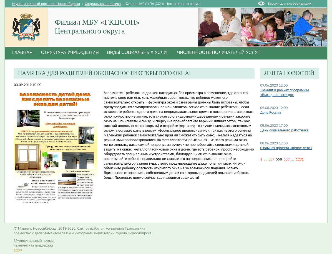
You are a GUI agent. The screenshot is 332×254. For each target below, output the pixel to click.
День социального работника (284, 130)
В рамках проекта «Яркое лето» (286, 148)
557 (271, 159)
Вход (18, 250)
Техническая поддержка (34, 245)
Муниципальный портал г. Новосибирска (46, 3)
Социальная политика (103, 3)
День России (270, 112)
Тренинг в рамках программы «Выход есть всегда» (284, 92)
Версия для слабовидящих (289, 3)
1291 (300, 159)
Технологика (135, 228)
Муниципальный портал (34, 240)
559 (287, 159)
